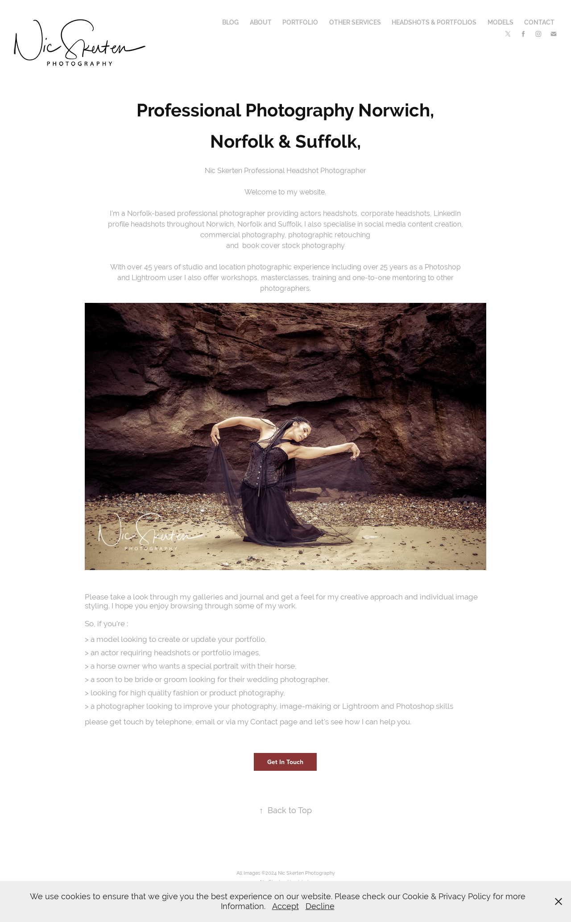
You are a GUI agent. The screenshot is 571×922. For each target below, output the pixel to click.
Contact (539, 22)
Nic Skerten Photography (306, 873)
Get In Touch (285, 761)
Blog (230, 22)
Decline (320, 906)
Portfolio (300, 22)
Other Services (355, 22)
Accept (285, 906)
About (261, 22)
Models (500, 22)
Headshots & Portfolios (434, 22)
